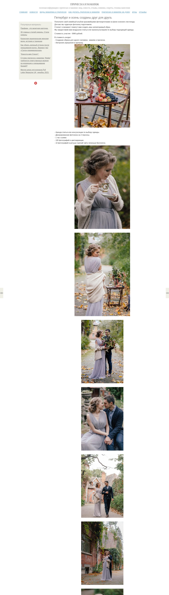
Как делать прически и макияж (84, 12)
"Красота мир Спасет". (30, 54)
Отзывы (143, 12)
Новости (33, 12)
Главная (23, 12)
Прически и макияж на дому (116, 12)
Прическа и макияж (84, 4)
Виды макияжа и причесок (53, 12)
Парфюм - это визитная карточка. (34, 28)
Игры (134, 12)
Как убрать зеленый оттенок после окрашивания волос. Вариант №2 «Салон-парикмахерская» (35, 47)
